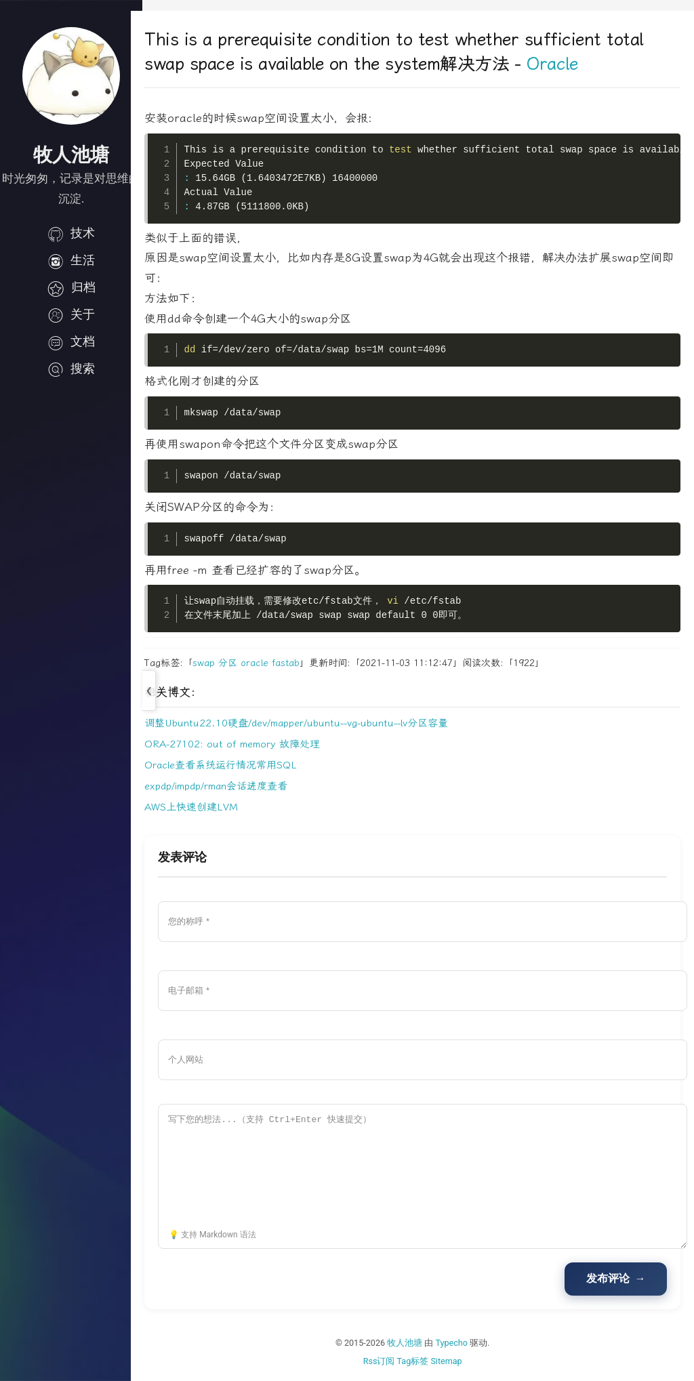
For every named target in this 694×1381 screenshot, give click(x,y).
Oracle (563, 64)
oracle (266, 663)
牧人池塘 (410, 1343)
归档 (71, 287)
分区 (239, 663)
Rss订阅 (385, 1361)
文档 (71, 341)
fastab (297, 663)
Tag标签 (418, 1361)
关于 (71, 314)
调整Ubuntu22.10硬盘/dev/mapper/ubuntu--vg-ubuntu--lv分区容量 (308, 723)
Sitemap (452, 1361)
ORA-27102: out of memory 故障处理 (243, 744)
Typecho (457, 1343)
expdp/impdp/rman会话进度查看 (227, 786)
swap (215, 663)
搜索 (71, 368)
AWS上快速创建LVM (202, 807)
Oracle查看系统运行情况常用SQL (232, 765)
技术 (71, 233)
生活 (71, 260)
